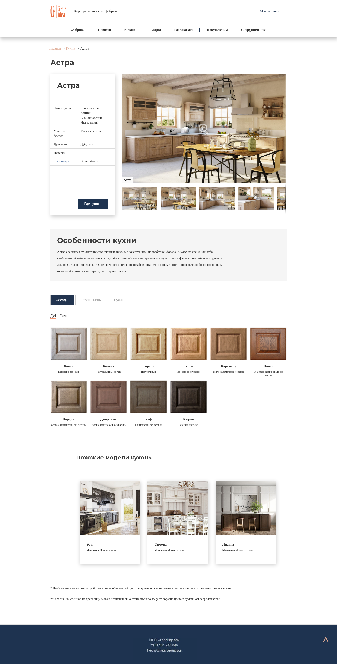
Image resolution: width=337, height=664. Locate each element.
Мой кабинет (269, 11)
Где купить (92, 204)
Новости (104, 30)
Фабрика (78, 30)
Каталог (130, 30)
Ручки (118, 300)
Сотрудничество (253, 30)
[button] (203, 128)
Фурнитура (61, 161)
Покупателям (217, 30)
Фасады (62, 300)
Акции (155, 30)
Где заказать (183, 30)
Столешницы (91, 300)
